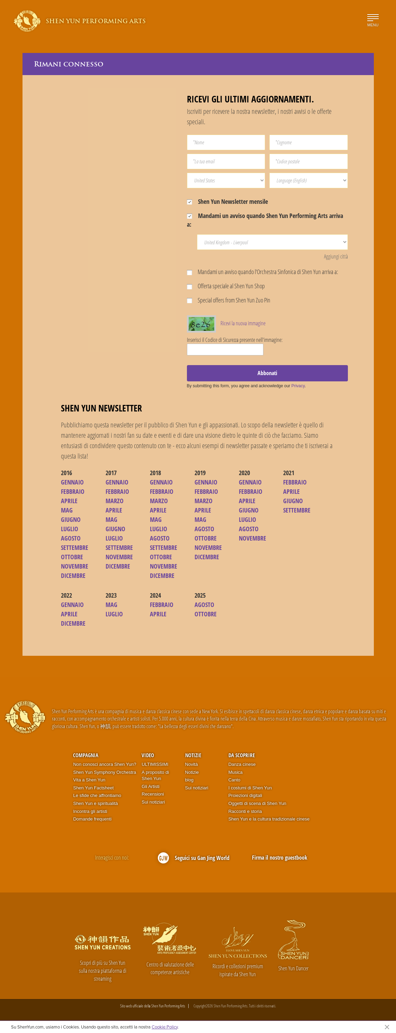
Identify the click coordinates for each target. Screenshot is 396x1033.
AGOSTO (71, 538)
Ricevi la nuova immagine (243, 323)
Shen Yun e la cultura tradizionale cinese (269, 819)
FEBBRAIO (72, 491)
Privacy (298, 385)
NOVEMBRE (74, 566)
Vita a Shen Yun (89, 779)
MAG (67, 510)
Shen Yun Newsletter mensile (227, 201)
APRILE (69, 501)
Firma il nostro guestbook (279, 857)
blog (189, 779)
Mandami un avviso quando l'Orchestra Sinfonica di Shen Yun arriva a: (262, 272)
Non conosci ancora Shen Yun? (104, 764)
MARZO (115, 501)
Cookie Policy (165, 1027)
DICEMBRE (73, 575)
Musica (235, 772)
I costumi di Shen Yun (250, 787)
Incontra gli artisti (90, 811)
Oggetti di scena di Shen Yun (257, 803)
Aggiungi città (336, 256)
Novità (191, 764)
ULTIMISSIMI (155, 764)
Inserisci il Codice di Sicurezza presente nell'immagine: (234, 340)
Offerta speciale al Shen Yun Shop (226, 286)
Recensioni (153, 794)
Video (148, 755)
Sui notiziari (153, 802)
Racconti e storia (245, 811)
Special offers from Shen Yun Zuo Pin (228, 300)
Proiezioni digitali (245, 795)
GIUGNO (71, 519)
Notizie (193, 755)
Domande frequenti (92, 819)
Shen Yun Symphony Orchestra (104, 772)
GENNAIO (72, 482)
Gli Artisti (150, 786)
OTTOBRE (72, 557)
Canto (234, 779)
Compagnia (85, 755)
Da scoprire (241, 755)
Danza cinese (242, 764)
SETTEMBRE (74, 547)
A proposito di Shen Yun (155, 775)
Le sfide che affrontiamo (97, 795)
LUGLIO (69, 529)
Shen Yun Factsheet (93, 787)
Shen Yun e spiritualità (95, 803)
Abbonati (267, 373)
